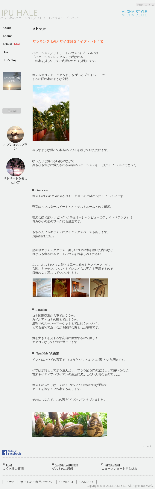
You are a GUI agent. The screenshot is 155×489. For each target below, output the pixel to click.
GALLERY (86, 481)
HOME (9, 481)
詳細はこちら (43, 236)
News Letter (112, 464)
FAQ (9, 464)
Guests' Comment (66, 464)
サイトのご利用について (36, 482)
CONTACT (66, 481)
